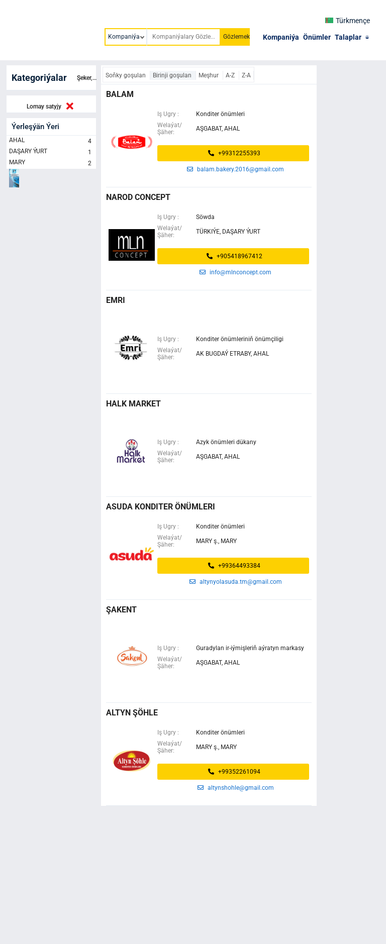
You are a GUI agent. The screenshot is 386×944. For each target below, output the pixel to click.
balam (120, 94)
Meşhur (209, 75)
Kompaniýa (281, 37)
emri (115, 300)
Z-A (246, 75)
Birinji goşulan (173, 75)
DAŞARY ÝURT (51, 152)
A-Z (231, 75)
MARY (51, 163)
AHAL (51, 141)
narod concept (138, 197)
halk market (133, 403)
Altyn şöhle (132, 712)
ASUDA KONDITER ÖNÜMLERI (160, 506)
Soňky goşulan (126, 75)
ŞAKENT (121, 609)
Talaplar (348, 37)
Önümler (317, 37)
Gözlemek (236, 36)
